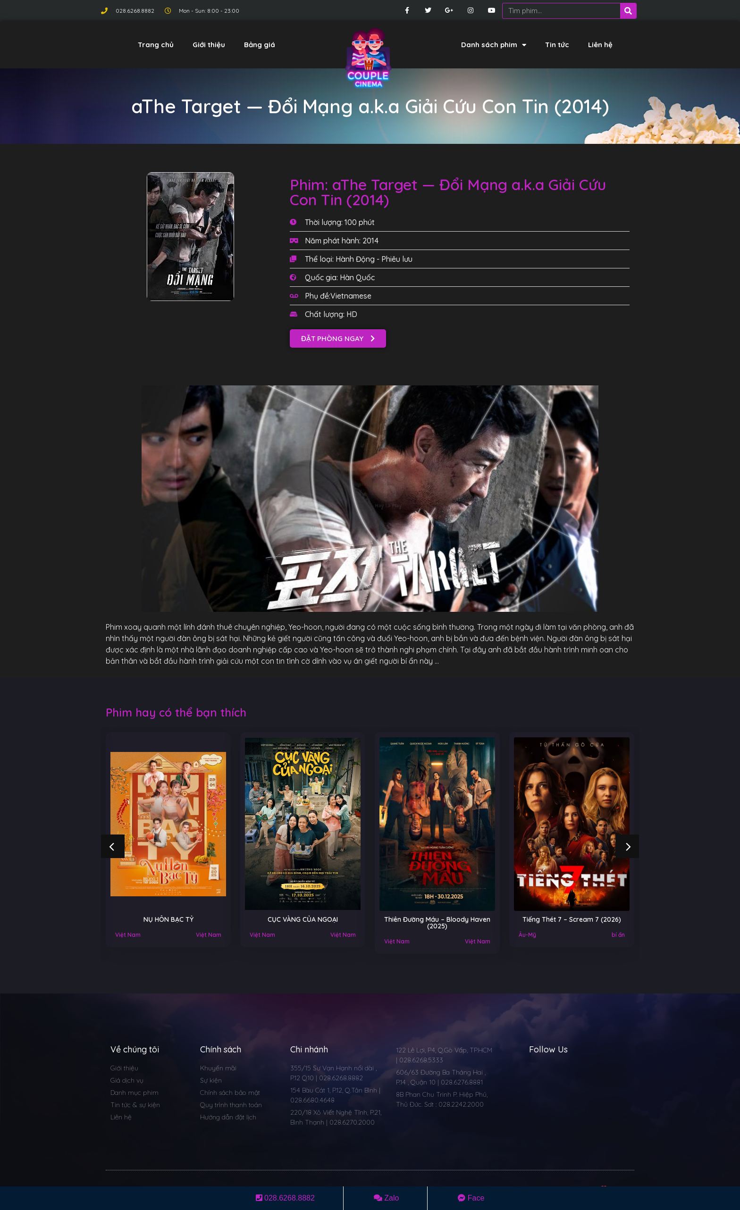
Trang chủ (156, 44)
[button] (338, 338)
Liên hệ (600, 44)
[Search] (628, 10)
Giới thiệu (209, 44)
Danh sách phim (493, 45)
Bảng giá (259, 44)
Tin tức (557, 44)
